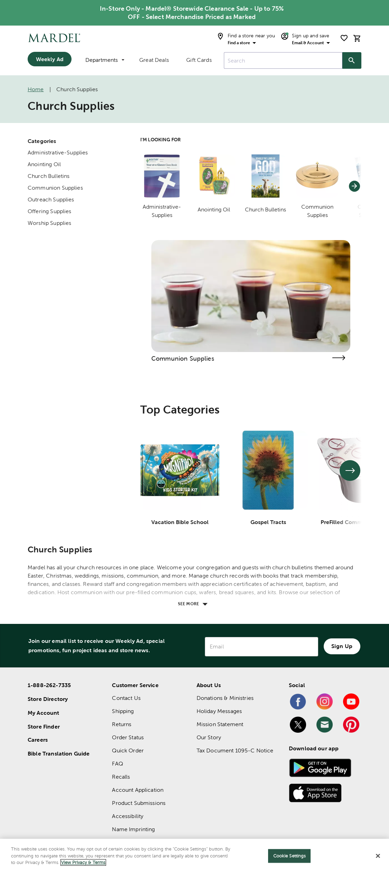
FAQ (117, 764)
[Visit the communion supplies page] (339, 358)
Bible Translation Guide (58, 753)
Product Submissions (138, 803)
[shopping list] (344, 38)
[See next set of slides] (350, 470)
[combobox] (283, 60)
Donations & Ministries (225, 698)
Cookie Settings (289, 855)
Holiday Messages (219, 711)
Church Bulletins (48, 176)
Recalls (121, 777)
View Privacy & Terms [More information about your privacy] (83, 862)
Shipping (123, 711)
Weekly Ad (50, 59)
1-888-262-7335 (49, 685)
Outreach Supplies (51, 199)
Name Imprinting (133, 829)
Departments (104, 60)
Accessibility (127, 816)
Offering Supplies (50, 211)
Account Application (137, 790)
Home (36, 89)
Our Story (209, 737)
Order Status (128, 737)
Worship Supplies (49, 223)
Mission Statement (220, 724)
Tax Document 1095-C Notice (235, 750)
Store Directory (48, 699)
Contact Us (126, 698)
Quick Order (128, 750)
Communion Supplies (55, 188)
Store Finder (44, 726)
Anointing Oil (44, 164)
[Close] (378, 856)
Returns (121, 724)
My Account (43, 713)
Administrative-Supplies (58, 152)
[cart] (357, 38)
